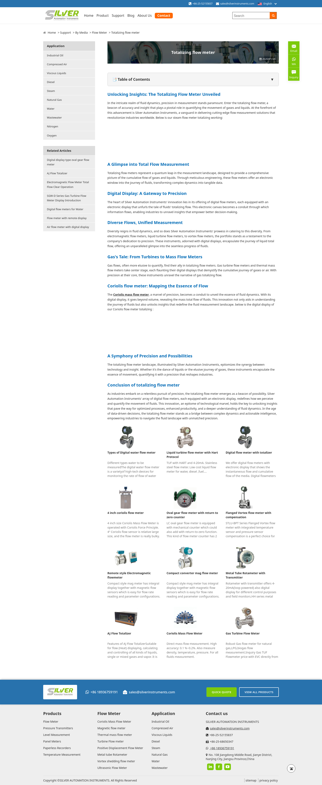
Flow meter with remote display (67, 218)
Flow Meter (99, 32)
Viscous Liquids (56, 73)
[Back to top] (291, 768)
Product (103, 15)
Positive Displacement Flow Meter (120, 748)
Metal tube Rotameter (112, 755)
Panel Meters (52, 741)
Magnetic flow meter (111, 728)
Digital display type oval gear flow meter (68, 162)
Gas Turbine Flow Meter (243, 633)
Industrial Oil (55, 55)
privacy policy (268, 780)
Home (88, 15)
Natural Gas (54, 100)
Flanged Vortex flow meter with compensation (248, 515)
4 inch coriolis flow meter (125, 513)
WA (293, 61)
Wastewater (54, 117)
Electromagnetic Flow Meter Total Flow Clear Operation (68, 184)
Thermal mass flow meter (114, 735)
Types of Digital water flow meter (131, 452)
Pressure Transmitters (58, 728)
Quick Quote (221, 692)
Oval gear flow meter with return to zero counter (192, 515)
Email (293, 48)
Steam (51, 91)
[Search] (273, 15)
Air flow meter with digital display (68, 227)
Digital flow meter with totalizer (249, 452)
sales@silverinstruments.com (237, 3)
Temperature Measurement (61, 755)
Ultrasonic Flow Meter (112, 768)
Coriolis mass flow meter (131, 294)
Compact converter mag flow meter (192, 573)
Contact (163, 15)
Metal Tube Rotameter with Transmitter (245, 575)
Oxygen (52, 135)
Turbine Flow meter (110, 741)
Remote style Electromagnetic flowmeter (129, 575)
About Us (144, 15)
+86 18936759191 (101, 692)
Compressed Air (57, 64)
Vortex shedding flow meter (116, 761)
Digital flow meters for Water (65, 209)
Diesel (51, 82)
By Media (81, 32)
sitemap (251, 780)
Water (51, 108)
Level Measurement (56, 735)
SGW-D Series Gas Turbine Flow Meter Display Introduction (66, 198)
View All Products (258, 692)
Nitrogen (52, 126)
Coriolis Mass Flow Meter (184, 633)
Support (118, 15)
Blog (130, 15)
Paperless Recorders (57, 748)
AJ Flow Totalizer (57, 173)
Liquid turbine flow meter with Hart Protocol (192, 455)
